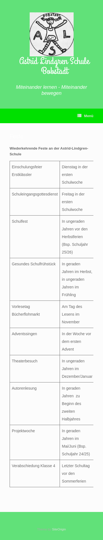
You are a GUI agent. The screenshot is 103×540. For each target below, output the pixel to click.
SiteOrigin (59, 529)
